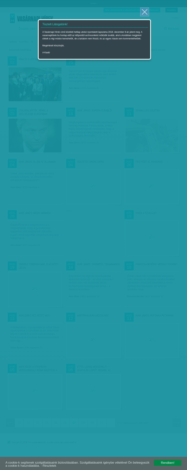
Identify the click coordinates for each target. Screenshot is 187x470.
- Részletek (48, 465)
